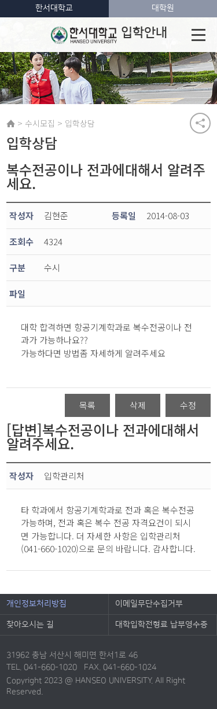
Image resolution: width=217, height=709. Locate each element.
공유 (200, 123)
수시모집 (40, 123)
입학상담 (80, 123)
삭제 (138, 405)
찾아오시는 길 (30, 624)
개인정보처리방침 (36, 603)
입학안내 (109, 34)
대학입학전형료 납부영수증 (161, 624)
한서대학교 (54, 8)
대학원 (163, 8)
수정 (188, 405)
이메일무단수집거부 (149, 603)
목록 (87, 405)
